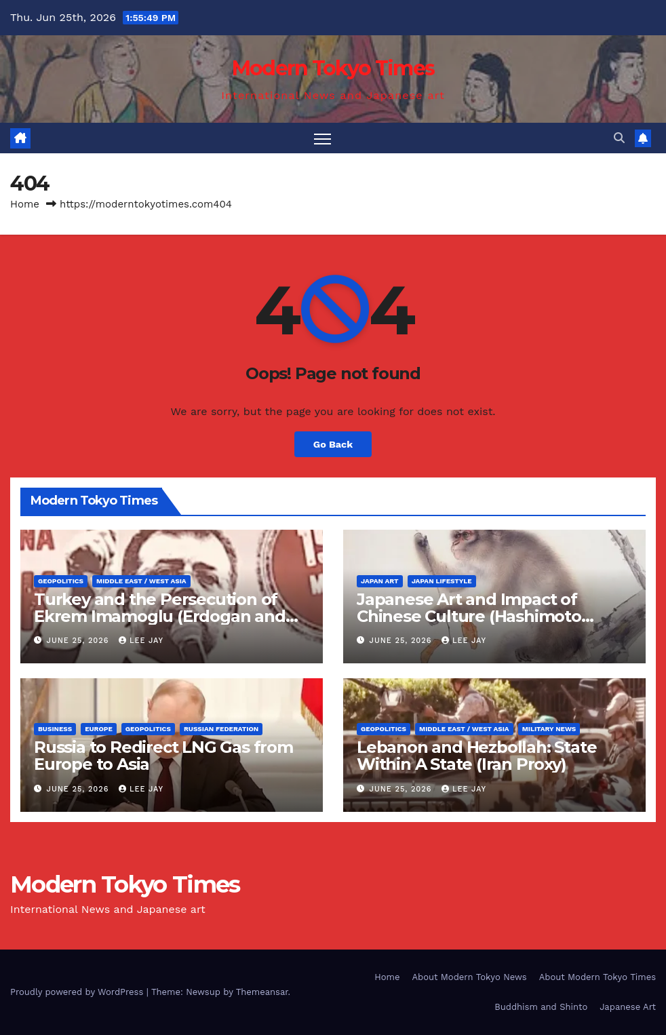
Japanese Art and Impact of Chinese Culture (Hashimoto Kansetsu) (469, 616)
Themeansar (262, 992)
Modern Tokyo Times (333, 68)
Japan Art (380, 581)
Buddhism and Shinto (540, 1007)
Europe (99, 729)
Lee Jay (141, 640)
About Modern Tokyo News (469, 977)
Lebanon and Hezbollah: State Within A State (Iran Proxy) (476, 755)
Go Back (333, 444)
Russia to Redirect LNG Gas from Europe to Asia (163, 755)
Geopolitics (60, 581)
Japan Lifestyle (442, 581)
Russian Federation (221, 729)
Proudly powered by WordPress (78, 992)
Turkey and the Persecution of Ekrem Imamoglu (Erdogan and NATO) (160, 616)
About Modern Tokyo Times (597, 977)
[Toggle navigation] (322, 138)
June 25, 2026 (79, 640)
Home (24, 204)
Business (55, 729)
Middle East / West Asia (141, 581)
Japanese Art (628, 1007)
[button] (619, 138)
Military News (549, 729)
